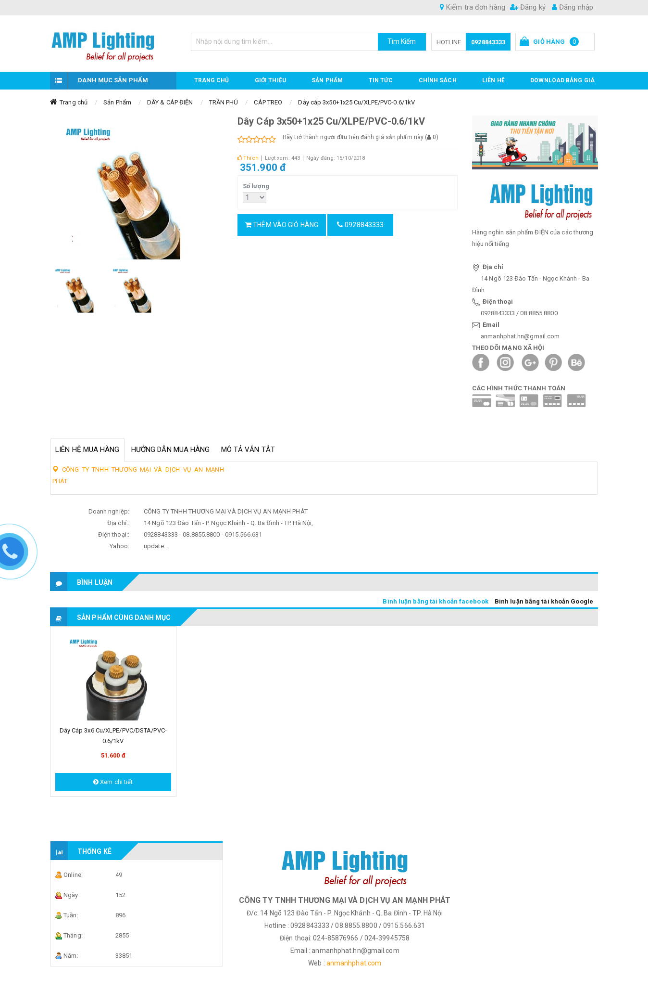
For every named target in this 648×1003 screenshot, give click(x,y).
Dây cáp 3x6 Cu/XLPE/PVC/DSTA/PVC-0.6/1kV (113, 736)
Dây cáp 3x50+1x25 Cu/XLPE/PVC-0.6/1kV (356, 102)
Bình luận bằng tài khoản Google (544, 601)
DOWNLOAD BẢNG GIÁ (562, 80)
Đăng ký (528, 7)
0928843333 (488, 42)
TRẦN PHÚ (223, 102)
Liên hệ (493, 80)
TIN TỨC (381, 80)
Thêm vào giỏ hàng (281, 225)
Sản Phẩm (117, 102)
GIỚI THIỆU (270, 80)
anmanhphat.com (353, 963)
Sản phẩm (327, 80)
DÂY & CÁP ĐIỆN (170, 102)
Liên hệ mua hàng (87, 449)
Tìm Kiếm (401, 41)
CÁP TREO (268, 102)
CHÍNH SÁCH (438, 80)
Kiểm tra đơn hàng (472, 7)
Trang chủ (211, 80)
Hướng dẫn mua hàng (170, 449)
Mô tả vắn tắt (248, 449)
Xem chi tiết (113, 781)
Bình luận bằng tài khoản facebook (435, 601)
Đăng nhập (572, 7)
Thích (248, 158)
